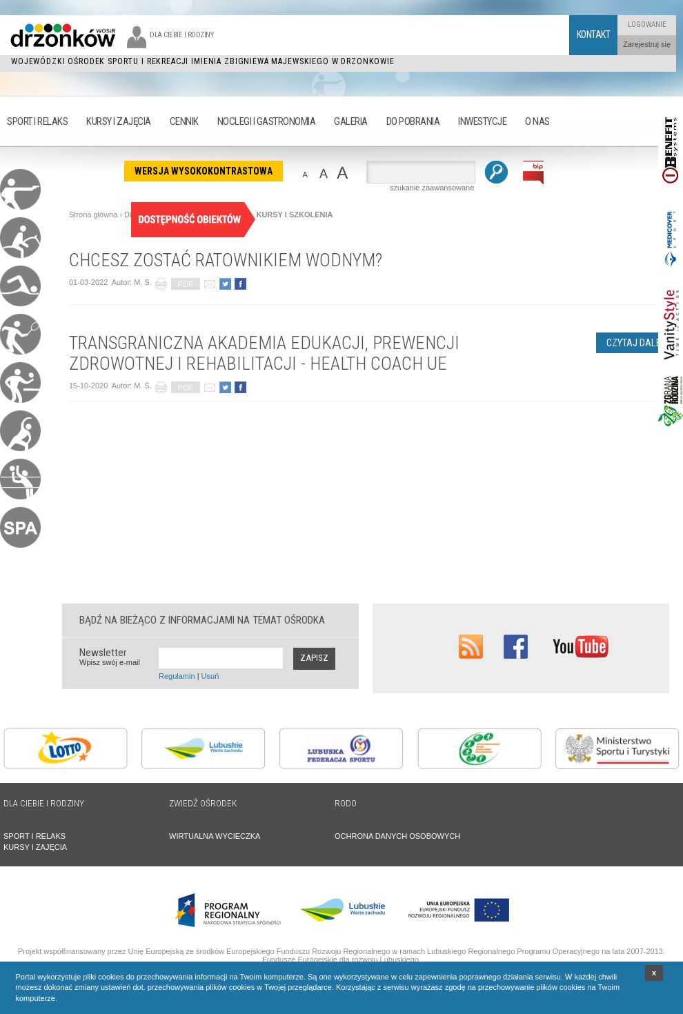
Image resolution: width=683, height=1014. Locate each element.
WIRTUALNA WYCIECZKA (214, 836)
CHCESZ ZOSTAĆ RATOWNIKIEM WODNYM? (225, 260)
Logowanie (647, 24)
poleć (209, 284)
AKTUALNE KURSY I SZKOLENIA (272, 214)
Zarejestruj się (647, 44)
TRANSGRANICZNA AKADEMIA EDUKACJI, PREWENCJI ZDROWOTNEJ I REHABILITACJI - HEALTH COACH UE (264, 353)
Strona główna (93, 214)
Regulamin (177, 676)
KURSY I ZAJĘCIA (35, 847)
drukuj (161, 284)
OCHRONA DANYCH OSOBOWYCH (397, 836)
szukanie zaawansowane (432, 187)
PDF (185, 284)
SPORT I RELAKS (34, 836)
